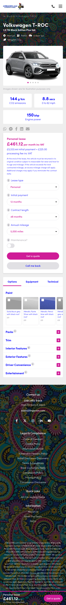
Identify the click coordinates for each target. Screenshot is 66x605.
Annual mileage (18, 225)
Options (12, 281)
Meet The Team (33, 516)
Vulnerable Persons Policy (33, 453)
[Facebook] (17, 421)
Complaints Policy (33, 472)
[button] (28, 82)
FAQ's (33, 521)
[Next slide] (58, 65)
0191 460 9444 (33, 400)
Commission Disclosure (33, 482)
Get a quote (33, 256)
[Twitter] (25, 421)
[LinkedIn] (41, 421)
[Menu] (60, 6)
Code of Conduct (33, 439)
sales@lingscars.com (33, 410)
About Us (33, 511)
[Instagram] (33, 421)
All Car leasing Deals (33, 497)
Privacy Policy (33, 477)
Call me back (33, 265)
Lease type (15, 180)
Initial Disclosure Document (33, 458)
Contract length (18, 210)
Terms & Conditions (33, 463)
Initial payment (17, 195)
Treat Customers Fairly (33, 467)
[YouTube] (49, 421)
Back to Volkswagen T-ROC (20, 16)
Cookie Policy (33, 443)
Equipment (32, 281)
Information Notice (33, 448)
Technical (53, 281)
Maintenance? (17, 240)
